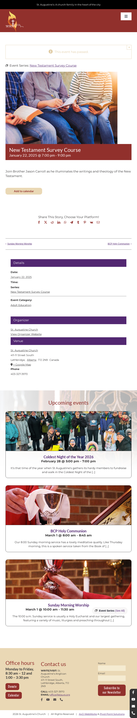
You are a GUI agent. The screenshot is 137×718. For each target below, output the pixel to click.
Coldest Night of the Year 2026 (69, 457)
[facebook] (42, 699)
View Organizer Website (26, 334)
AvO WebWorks (88, 714)
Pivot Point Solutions (112, 714)
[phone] (61, 699)
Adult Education (21, 305)
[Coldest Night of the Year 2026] (68, 431)
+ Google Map (22, 364)
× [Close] (129, 47)
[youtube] (48, 699)
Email (101, 673)
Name (101, 663)
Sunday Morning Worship (19, 244)
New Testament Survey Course (30, 291)
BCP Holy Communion (119, 244)
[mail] (54, 699)
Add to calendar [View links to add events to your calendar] (24, 191)
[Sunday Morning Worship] (68, 579)
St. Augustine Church (24, 350)
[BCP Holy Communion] (68, 505)
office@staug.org (60, 694)
